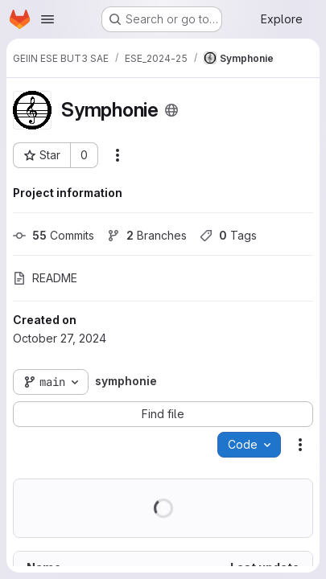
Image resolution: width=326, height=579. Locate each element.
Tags (228, 235)
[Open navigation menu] (47, 19)
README (45, 278)
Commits (53, 235)
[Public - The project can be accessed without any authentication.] (171, 110)
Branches (147, 235)
